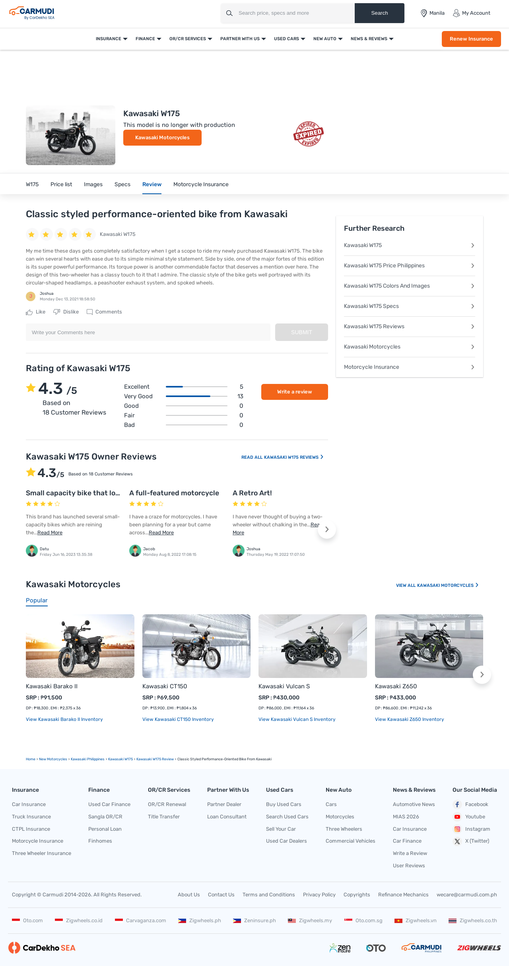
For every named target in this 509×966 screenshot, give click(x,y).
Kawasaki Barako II (52, 686)
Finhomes (100, 841)
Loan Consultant (227, 817)
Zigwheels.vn (415, 920)
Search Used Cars (287, 817)
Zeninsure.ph (254, 920)
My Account (471, 13)
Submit (301, 332)
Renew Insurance (471, 39)
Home (30, 759)
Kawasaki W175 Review (155, 759)
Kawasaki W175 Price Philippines (409, 265)
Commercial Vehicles (350, 841)
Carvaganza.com (140, 920)
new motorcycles (53, 759)
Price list (61, 184)
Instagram (471, 829)
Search (379, 13)
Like (35, 312)
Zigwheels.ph (199, 920)
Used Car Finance (109, 804)
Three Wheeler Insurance (41, 853)
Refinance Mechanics (403, 895)
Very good (183, 396)
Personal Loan (105, 829)
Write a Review (410, 853)
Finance (145, 38)
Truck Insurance (31, 817)
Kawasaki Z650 (396, 686)
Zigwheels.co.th (473, 920)
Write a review (294, 392)
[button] (327, 529)
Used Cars (286, 38)
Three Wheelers (344, 829)
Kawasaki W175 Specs (409, 306)
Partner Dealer (224, 804)
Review (151, 184)
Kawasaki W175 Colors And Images (409, 285)
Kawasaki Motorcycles (162, 137)
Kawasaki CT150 (164, 686)
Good (183, 406)
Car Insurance (29, 804)
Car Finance (407, 841)
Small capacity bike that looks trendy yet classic (107, 493)
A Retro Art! (252, 493)
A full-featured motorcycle (174, 493)
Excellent (183, 387)
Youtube (469, 817)
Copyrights (357, 895)
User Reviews (409, 866)
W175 (32, 184)
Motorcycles (340, 817)
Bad (183, 425)
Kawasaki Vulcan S (284, 686)
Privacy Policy (319, 895)
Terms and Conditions (269, 895)
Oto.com (27, 920)
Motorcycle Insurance (201, 184)
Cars (331, 804)
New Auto (324, 38)
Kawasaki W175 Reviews (294, 457)
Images (93, 184)
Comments (104, 312)
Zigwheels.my (310, 920)
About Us (189, 895)
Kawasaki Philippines (88, 759)
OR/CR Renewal (167, 804)
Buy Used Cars (283, 804)
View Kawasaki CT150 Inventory (178, 719)
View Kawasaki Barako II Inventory (64, 719)
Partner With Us (240, 38)
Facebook (470, 804)
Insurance (108, 38)
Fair (183, 415)
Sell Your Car (281, 829)
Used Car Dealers (286, 841)
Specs (122, 184)
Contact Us (221, 895)
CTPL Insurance (31, 829)
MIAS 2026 (406, 817)
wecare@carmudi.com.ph (467, 895)
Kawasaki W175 (409, 245)
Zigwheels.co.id (79, 920)
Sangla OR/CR (105, 817)
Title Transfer (164, 817)
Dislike (66, 312)
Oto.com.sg (363, 920)
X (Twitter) (471, 841)
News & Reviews (369, 38)
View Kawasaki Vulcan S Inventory (297, 719)
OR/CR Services (187, 38)
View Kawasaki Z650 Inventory (409, 719)
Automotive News (414, 804)
